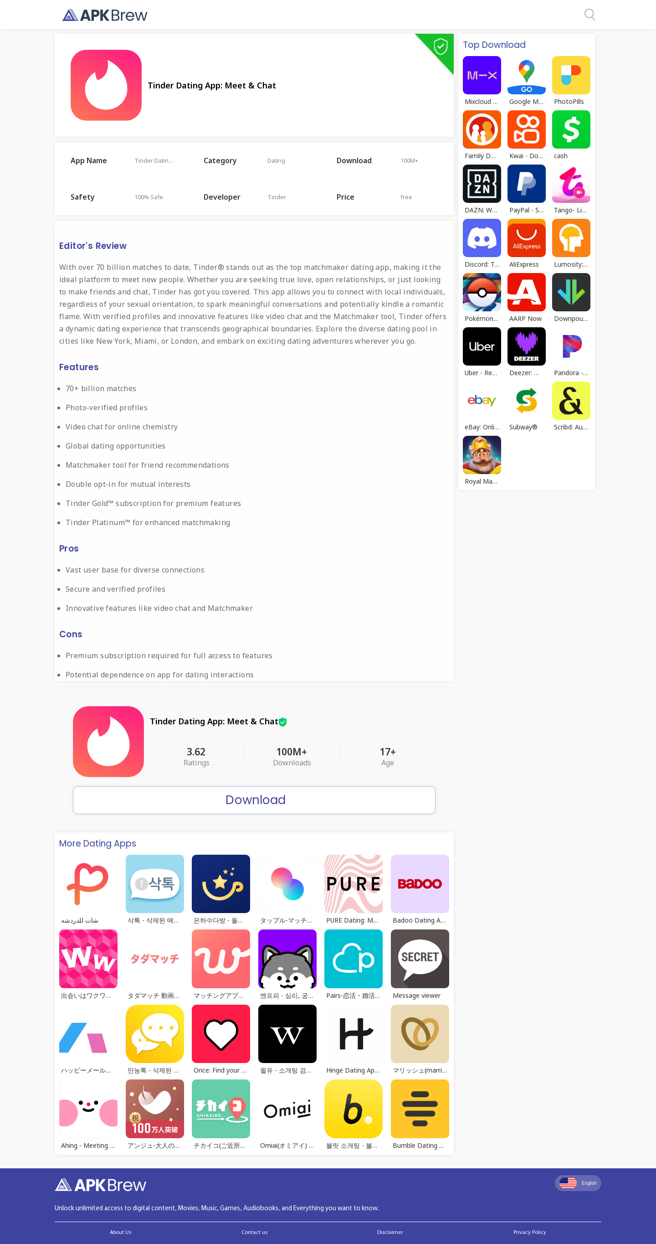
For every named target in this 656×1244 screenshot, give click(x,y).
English (578, 1182)
